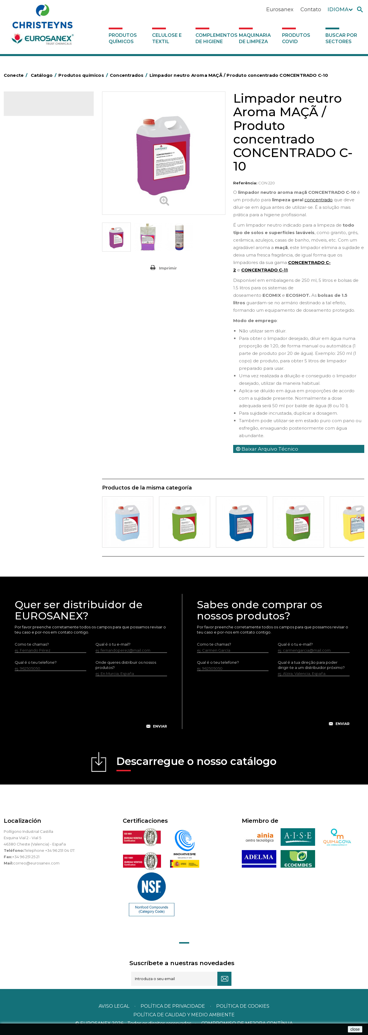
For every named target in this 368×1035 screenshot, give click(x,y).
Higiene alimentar (31, 182)
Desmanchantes (30, 209)
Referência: (245, 183)
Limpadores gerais (32, 298)
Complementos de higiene (215, 38)
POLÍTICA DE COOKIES (242, 1006)
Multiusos (23, 342)
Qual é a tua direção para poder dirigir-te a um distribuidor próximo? (311, 665)
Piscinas (22, 351)
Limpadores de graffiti (35, 289)
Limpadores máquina (34, 307)
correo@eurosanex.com (36, 863)
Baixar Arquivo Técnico (267, 449)
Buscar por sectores (341, 38)
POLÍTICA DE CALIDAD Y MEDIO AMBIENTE (184, 1014)
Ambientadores (29, 138)
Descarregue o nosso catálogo (196, 763)
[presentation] (91, 707)
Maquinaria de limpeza (255, 38)
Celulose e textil (167, 38)
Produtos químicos (123, 38)
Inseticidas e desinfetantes (39, 200)
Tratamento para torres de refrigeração (38, 373)
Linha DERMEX (28, 316)
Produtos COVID (296, 38)
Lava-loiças (25, 254)
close (355, 1029)
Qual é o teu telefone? (36, 662)
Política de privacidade (173, 1006)
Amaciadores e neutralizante (41, 236)
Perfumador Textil (31, 245)
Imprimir (168, 268)
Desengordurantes (32, 164)
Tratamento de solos (33, 360)
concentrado (318, 199)
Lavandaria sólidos (31, 227)
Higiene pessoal (29, 191)
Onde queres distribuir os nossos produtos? (125, 665)
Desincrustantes (29, 173)
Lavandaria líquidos (32, 218)
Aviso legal (114, 1006)
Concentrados (28, 156)
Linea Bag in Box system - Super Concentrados (43, 276)
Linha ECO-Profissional (35, 334)
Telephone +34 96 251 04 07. (49, 850)
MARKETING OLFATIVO (35, 129)
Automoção (26, 147)
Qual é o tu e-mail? (113, 644)
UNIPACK (23, 387)
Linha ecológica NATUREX (39, 325)
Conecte (17, 75)
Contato (310, 9)
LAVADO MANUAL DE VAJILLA (42, 263)
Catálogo (30, 108)
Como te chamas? (32, 644)
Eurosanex (280, 9)
